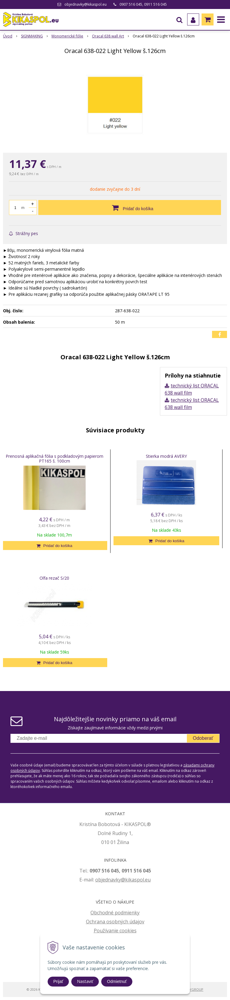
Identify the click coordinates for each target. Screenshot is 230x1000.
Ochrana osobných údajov (115, 921)
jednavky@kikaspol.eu (126, 879)
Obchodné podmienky (115, 912)
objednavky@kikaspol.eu (85, 4)
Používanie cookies (115, 930)
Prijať (58, 981)
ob (98, 879)
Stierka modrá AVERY (166, 456)
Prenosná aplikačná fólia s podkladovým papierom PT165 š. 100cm (54, 458)
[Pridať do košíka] (129, 207)
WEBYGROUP (192, 989)
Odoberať (203, 738)
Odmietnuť (117, 981)
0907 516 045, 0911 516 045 (143, 4)
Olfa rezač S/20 (54, 578)
